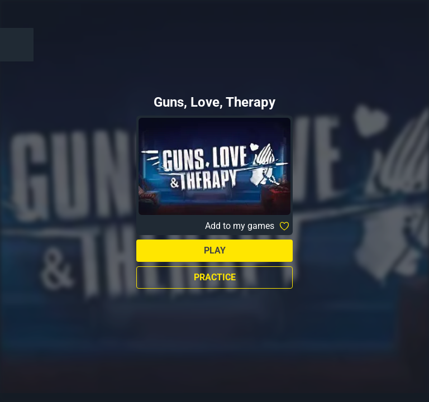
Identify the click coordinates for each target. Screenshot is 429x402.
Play (215, 250)
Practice (215, 277)
